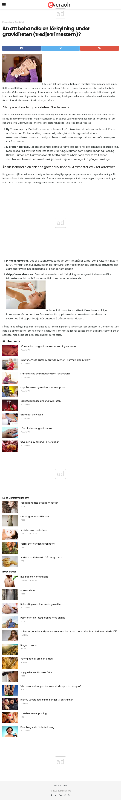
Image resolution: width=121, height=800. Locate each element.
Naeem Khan (27, 590)
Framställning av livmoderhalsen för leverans (45, 373)
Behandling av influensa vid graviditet (41, 604)
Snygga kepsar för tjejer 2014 (36, 672)
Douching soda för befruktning (37, 727)
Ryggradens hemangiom (34, 576)
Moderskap (7, 22)
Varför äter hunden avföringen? (37, 543)
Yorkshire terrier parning (33, 713)
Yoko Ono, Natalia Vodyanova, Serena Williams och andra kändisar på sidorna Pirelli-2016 (68, 631)
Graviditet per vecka (31, 414)
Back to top (60, 785)
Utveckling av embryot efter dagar (39, 442)
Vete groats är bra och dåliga (36, 658)
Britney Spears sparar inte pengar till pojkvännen (46, 699)
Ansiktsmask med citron (33, 530)
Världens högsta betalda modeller (39, 502)
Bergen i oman (28, 645)
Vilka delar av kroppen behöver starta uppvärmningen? (50, 686)
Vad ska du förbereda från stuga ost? (41, 557)
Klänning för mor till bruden (35, 516)
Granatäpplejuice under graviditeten (40, 401)
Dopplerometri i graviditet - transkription (42, 387)
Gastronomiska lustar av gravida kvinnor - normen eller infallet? (55, 360)
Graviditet (19, 22)
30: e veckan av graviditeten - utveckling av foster (48, 346)
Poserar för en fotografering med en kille (42, 617)
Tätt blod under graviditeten (36, 428)
